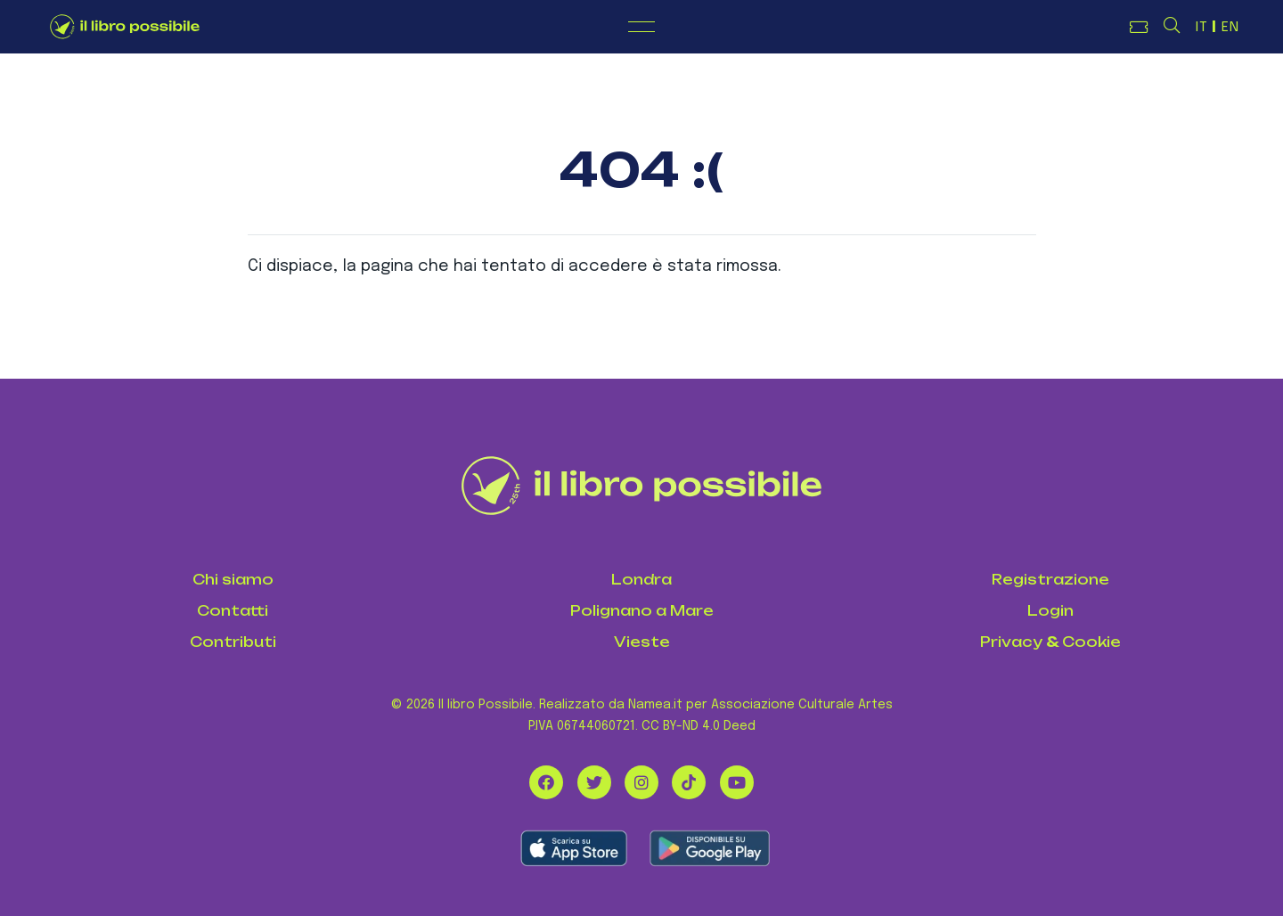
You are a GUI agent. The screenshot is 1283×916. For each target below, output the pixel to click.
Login (1050, 610)
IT (1202, 27)
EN (1230, 27)
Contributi (233, 642)
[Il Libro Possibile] (642, 485)
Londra (641, 579)
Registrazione (1050, 579)
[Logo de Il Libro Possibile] (125, 27)
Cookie (1091, 642)
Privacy (1011, 642)
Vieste (642, 642)
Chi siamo (233, 579)
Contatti (232, 610)
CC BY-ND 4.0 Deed (699, 726)
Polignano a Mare (642, 610)
